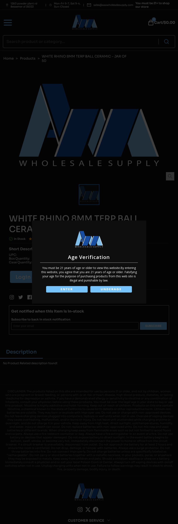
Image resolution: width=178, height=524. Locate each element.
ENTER (67, 289)
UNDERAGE (111, 289)
